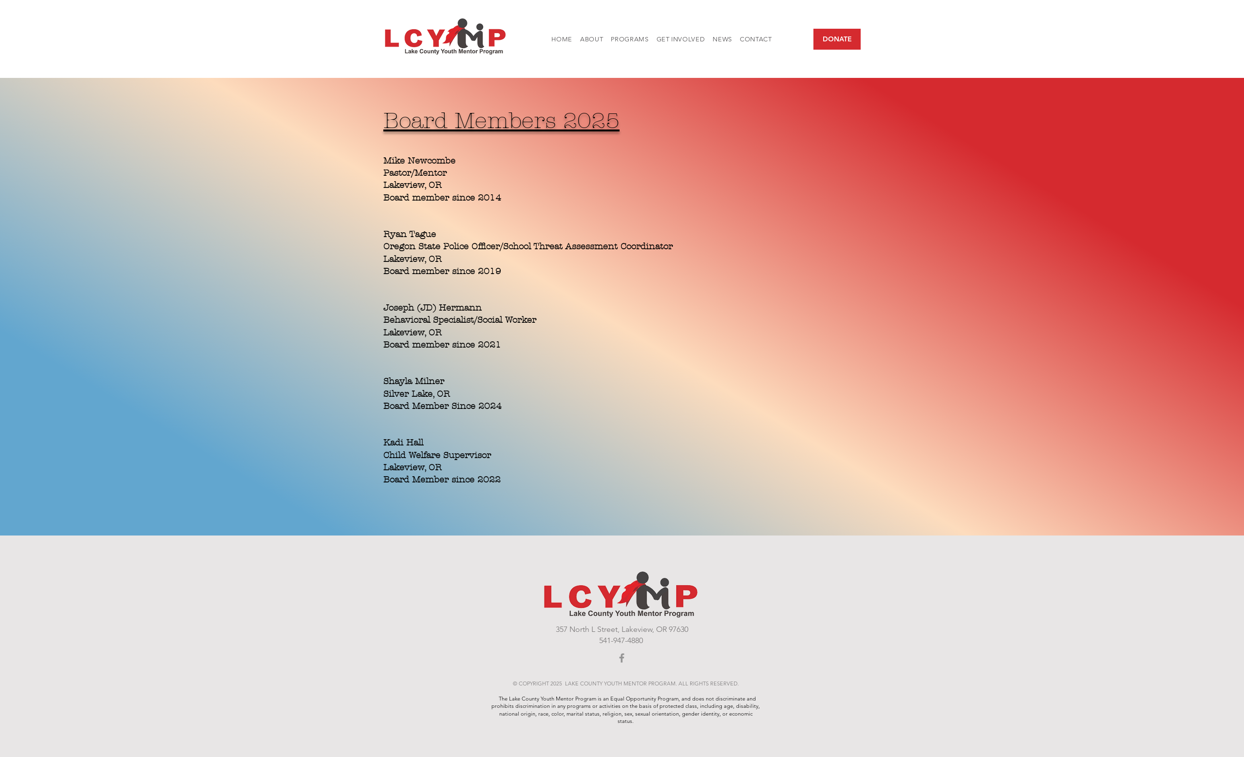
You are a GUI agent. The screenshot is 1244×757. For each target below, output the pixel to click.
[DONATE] (837, 39)
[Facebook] (622, 658)
